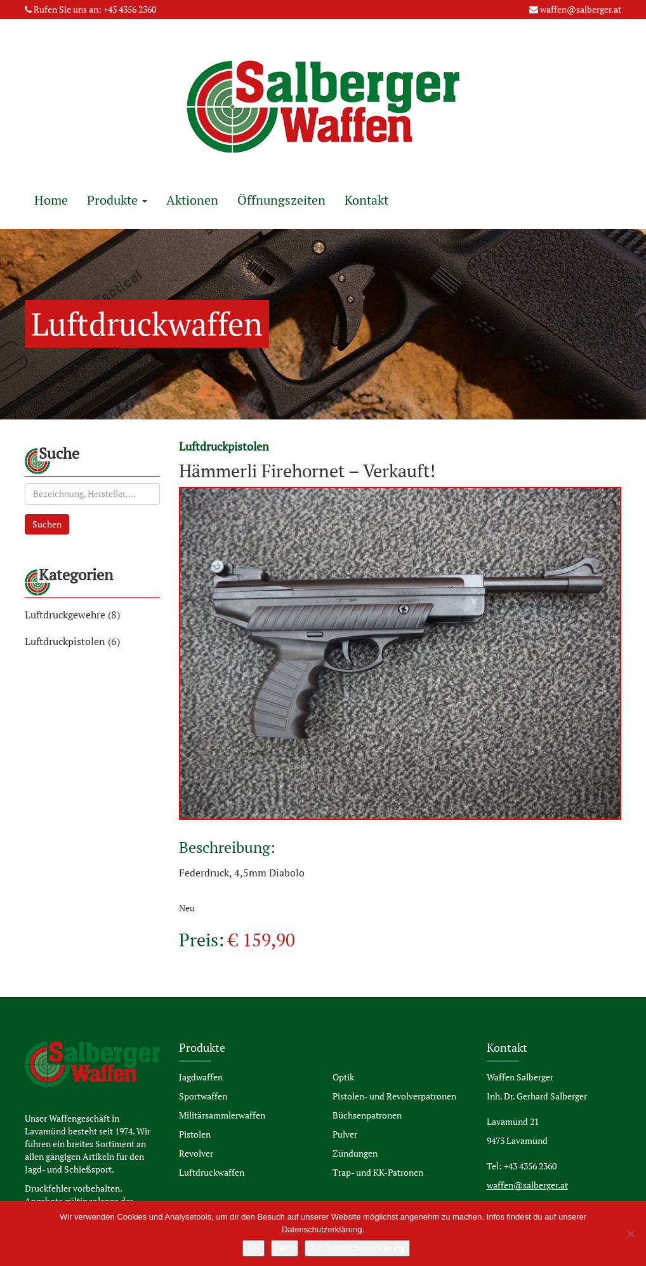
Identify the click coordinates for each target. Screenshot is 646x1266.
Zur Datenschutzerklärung (357, 1248)
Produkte (117, 199)
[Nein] (630, 1233)
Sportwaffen (203, 1096)
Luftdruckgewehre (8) (72, 615)
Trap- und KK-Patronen (378, 1172)
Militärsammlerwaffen (222, 1115)
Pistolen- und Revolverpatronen (394, 1096)
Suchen (47, 524)
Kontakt (366, 199)
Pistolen (195, 1134)
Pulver (345, 1134)
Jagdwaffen (201, 1077)
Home (51, 199)
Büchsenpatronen (367, 1115)
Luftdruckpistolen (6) (72, 641)
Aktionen (192, 199)
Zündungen (355, 1153)
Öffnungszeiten (281, 199)
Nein (284, 1248)
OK (253, 1248)
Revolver (196, 1153)
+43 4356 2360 (129, 9)
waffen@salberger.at (580, 9)
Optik (343, 1077)
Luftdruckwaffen (211, 1172)
